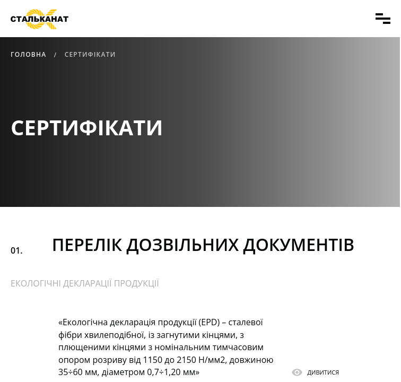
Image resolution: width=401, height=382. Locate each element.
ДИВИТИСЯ (323, 373)
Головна (28, 54)
